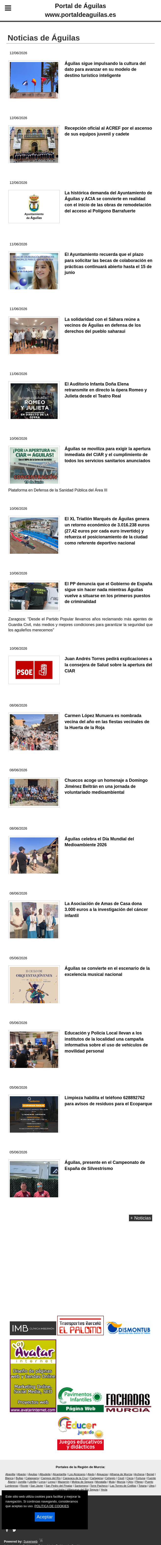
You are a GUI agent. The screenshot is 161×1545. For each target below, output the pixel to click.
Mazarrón (63, 1481)
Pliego (139, 1481)
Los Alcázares (77, 1474)
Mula (112, 1481)
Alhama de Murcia (121, 1474)
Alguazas (102, 1474)
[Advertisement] (80, 1275)
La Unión (59, 1489)
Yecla (104, 1489)
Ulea (151, 1485)
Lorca (42, 1481)
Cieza (130, 1478)
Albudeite (45, 1474)
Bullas (19, 1478)
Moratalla (100, 1481)
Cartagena (96, 1478)
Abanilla (10, 1474)
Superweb (30, 1541)
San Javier (36, 1485)
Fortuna (140, 1478)
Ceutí (121, 1478)
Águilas (32, 1474)
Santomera (81, 1485)
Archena (139, 1474)
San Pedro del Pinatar (59, 1485)
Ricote (24, 1485)
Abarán (21, 1474)
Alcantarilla (59, 1474)
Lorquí (52, 1481)
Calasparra (32, 1478)
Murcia (121, 1481)
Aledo (91, 1474)
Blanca (9, 1478)
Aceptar (45, 1516)
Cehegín (110, 1478)
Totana (142, 1485)
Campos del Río (51, 1478)
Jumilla (22, 1481)
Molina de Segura (82, 1481)
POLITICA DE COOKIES (51, 1506)
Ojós (130, 1481)
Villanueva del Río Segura (82, 1489)
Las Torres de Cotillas (123, 1485)
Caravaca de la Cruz (75, 1478)
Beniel (150, 1474)
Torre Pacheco (99, 1485)
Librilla (32, 1481)
